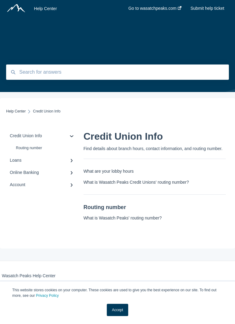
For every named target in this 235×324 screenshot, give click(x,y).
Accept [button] (117, 310)
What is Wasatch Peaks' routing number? (123, 217)
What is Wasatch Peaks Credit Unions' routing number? (136, 182)
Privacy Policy (47, 295)
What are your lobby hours (109, 171)
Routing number (29, 148)
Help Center (45, 8)
